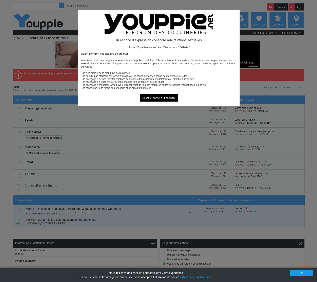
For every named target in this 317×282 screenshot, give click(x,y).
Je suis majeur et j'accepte (158, 97)
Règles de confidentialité (197, 277)
